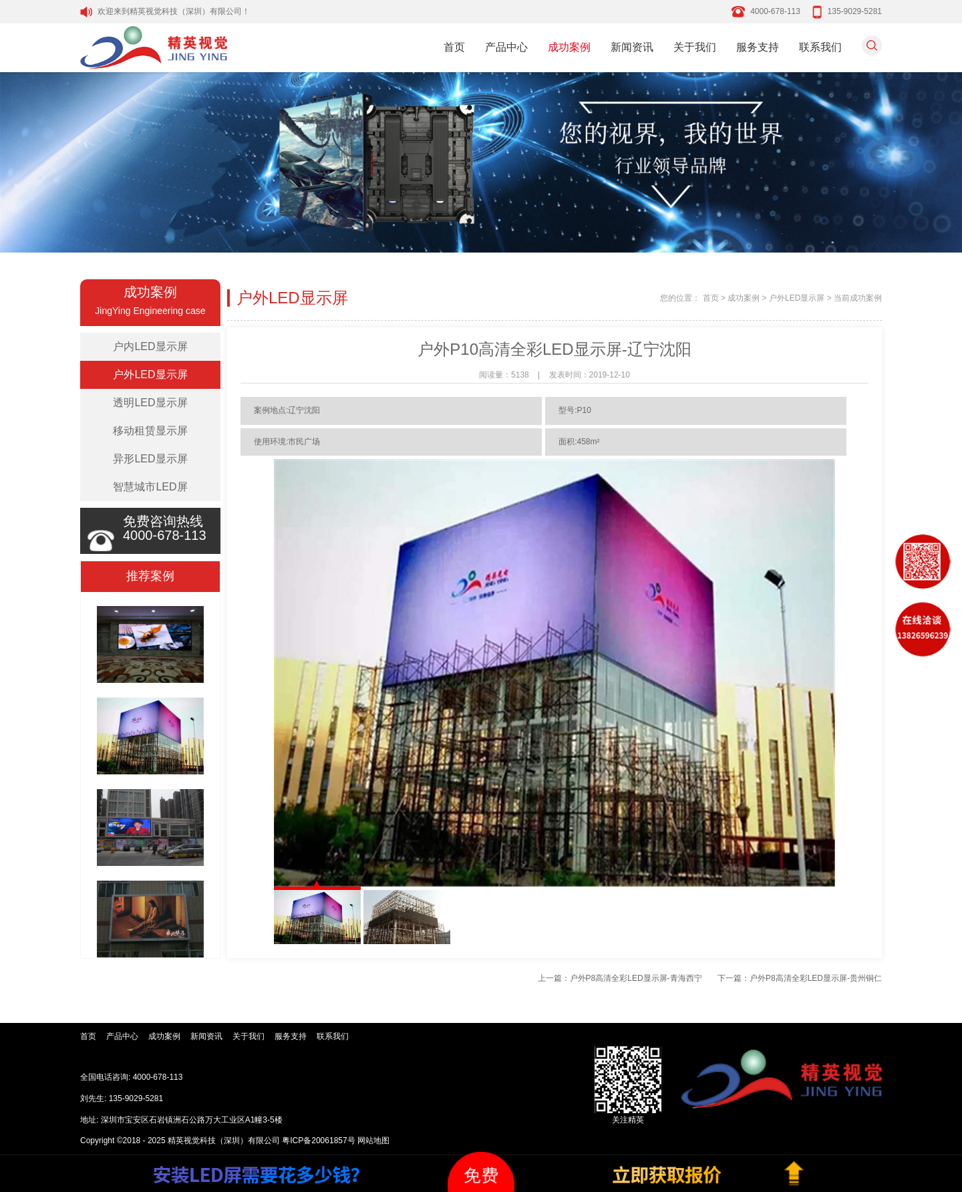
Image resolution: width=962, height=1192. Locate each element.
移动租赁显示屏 (150, 430)
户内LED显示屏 (150, 346)
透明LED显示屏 (150, 402)
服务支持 (757, 47)
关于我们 (694, 47)
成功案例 (569, 47)
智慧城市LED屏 (150, 486)
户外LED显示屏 (150, 374)
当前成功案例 (858, 298)
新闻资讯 (632, 47)
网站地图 (373, 1140)
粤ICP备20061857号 (318, 1140)
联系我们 (820, 47)
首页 (454, 47)
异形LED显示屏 (150, 458)
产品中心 (506, 47)
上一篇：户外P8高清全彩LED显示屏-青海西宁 (620, 978)
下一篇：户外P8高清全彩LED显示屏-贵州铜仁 (799, 978)
